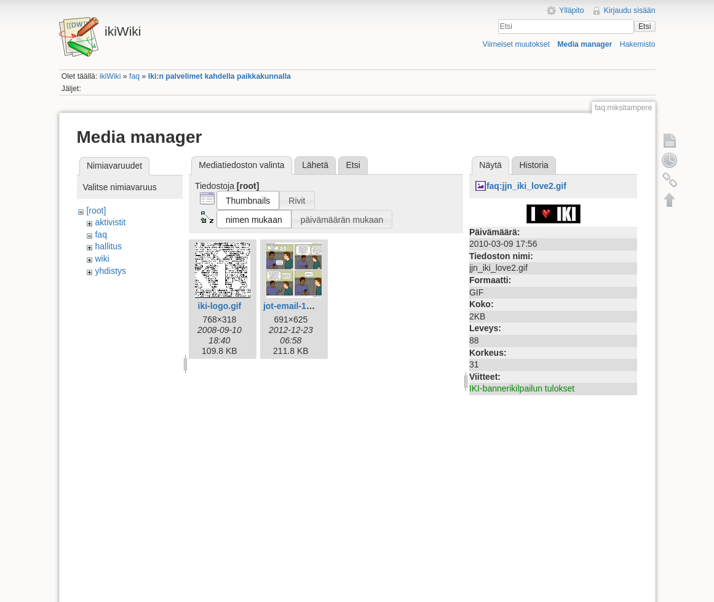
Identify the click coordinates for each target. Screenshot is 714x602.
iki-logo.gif (220, 306)
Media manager (584, 44)
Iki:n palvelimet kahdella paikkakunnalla (219, 76)
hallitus (108, 246)
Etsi (644, 26)
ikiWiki (110, 76)
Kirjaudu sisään (630, 10)
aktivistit (110, 222)
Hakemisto (638, 44)
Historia (533, 165)
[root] (96, 210)
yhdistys (110, 271)
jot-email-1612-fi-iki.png (311, 306)
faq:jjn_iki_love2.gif (526, 186)
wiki (102, 258)
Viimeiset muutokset (516, 44)
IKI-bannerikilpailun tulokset (521, 388)
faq (134, 76)
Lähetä (315, 165)
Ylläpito (571, 10)
